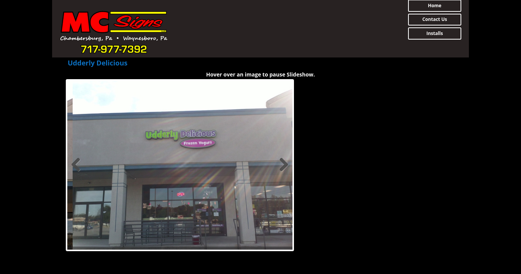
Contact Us (434, 19)
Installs (434, 33)
